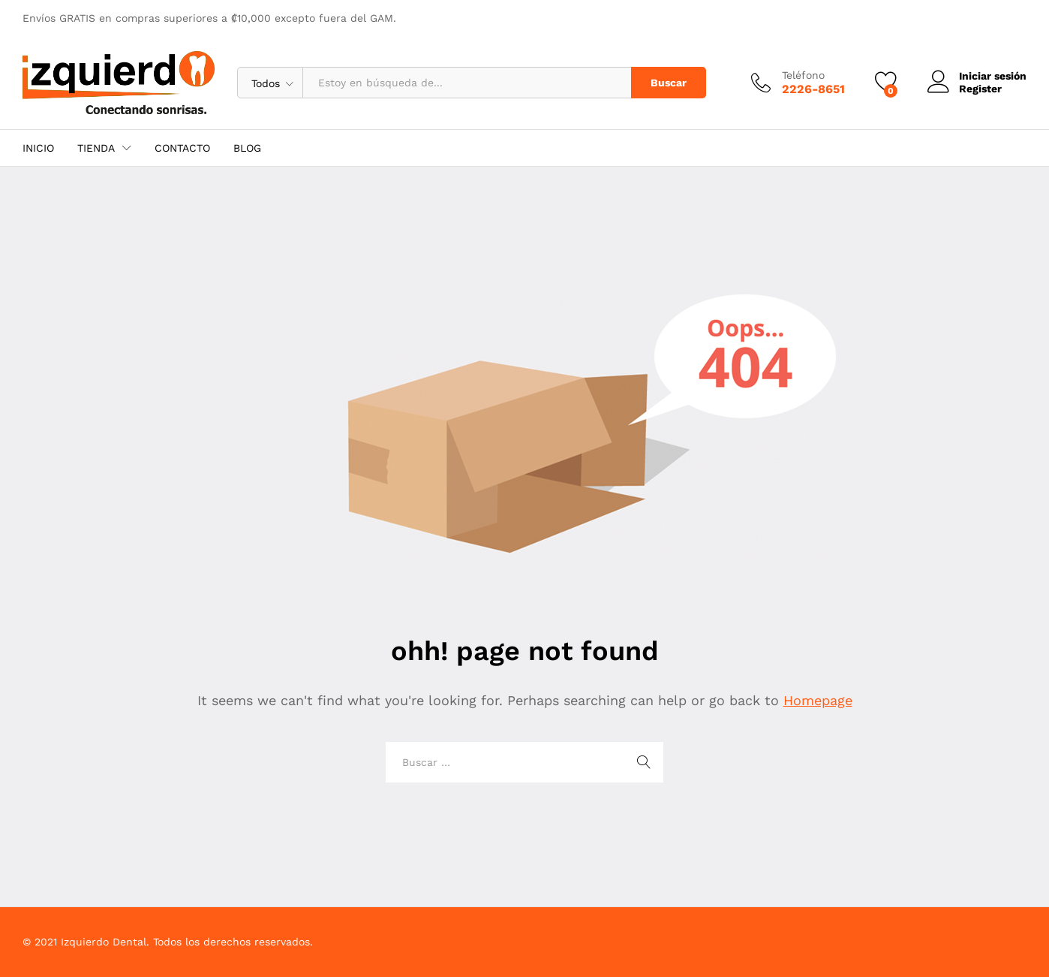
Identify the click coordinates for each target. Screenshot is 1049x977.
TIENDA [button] (96, 148)
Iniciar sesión (976, 76)
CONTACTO (182, 148)
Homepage (817, 700)
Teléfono (803, 75)
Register (980, 89)
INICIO (38, 148)
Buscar (669, 83)
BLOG (247, 148)
